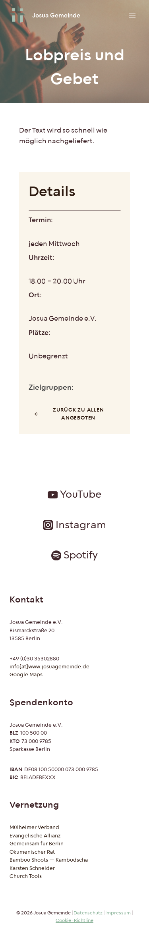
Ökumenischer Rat (32, 852)
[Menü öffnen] (132, 16)
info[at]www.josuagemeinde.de (49, 666)
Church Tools (26, 876)
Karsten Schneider (32, 868)
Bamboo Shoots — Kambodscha (49, 860)
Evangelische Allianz (35, 835)
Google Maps (26, 674)
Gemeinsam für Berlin (37, 843)
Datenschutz (88, 913)
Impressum (118, 913)
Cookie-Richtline (74, 920)
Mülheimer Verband (34, 827)
